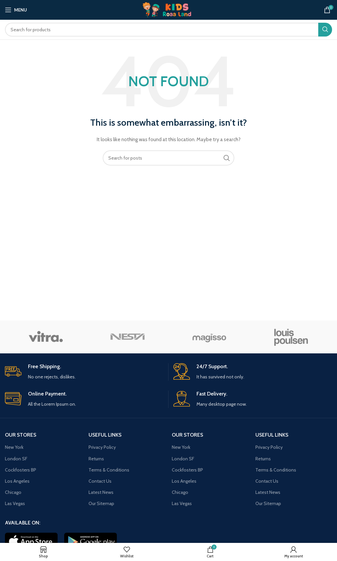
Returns (96, 459)
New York (14, 447)
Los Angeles (17, 481)
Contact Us (100, 481)
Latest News (101, 492)
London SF (16, 459)
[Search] (168, 30)
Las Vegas (15, 503)
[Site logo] (168, 9)
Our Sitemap (101, 503)
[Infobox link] (84, 372)
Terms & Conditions (109, 470)
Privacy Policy (102, 447)
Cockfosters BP (20, 470)
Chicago (13, 492)
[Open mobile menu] (16, 9)
